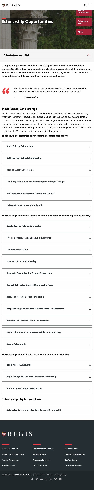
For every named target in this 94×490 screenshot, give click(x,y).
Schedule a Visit (83, 22)
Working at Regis (39, 454)
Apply (80, 32)
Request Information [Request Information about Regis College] (83, 11)
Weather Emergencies (10, 460)
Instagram (36, 479)
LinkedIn (41, 479)
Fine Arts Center (71, 460)
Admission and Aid (16, 55)
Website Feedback (9, 466)
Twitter (50, 479)
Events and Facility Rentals (75, 454)
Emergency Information (42, 460)
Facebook (46, 479)
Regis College (17, 434)
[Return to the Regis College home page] (11, 5)
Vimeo (55, 479)
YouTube (60, 479)
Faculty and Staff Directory (43, 449)
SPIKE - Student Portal (10, 449)
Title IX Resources (40, 466)
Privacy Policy (60, 475)
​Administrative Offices (73, 466)
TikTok (32, 479)
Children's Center (71, 449)
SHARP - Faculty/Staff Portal (13, 454)
